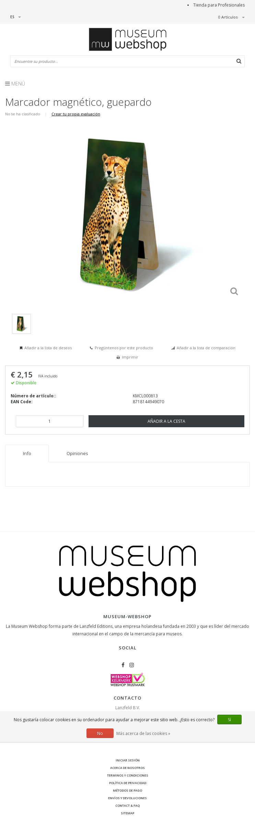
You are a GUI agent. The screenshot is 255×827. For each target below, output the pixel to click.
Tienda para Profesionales (219, 5)
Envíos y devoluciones (127, 798)
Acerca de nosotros (127, 768)
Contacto (127, 698)
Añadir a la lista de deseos (48, 347)
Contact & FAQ (127, 805)
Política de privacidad (127, 783)
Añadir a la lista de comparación (206, 347)
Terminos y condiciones (127, 775)
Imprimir (130, 357)
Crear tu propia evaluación (75, 113)
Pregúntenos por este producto (124, 347)
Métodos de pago (127, 790)
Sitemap (127, 813)
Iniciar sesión (128, 760)
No (100, 733)
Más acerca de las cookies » (143, 733)
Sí (229, 720)
